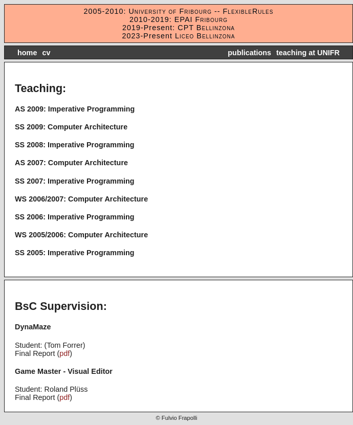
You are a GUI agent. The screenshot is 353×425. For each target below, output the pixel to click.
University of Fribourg (169, 11)
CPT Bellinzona (206, 28)
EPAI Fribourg (201, 19)
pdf (64, 353)
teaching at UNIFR (308, 53)
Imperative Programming (91, 109)
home (27, 53)
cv (46, 53)
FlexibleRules (248, 11)
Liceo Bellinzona (203, 36)
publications (249, 53)
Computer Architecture (87, 127)
